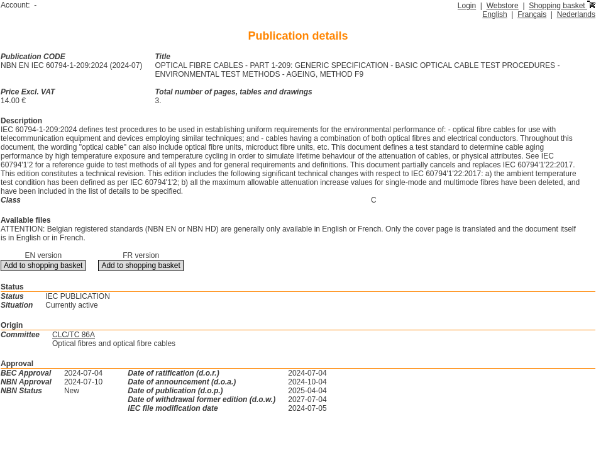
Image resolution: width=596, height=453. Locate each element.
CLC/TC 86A (73, 334)
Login (467, 5)
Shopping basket (562, 5)
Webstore (503, 5)
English (494, 14)
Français (531, 14)
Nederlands (576, 14)
